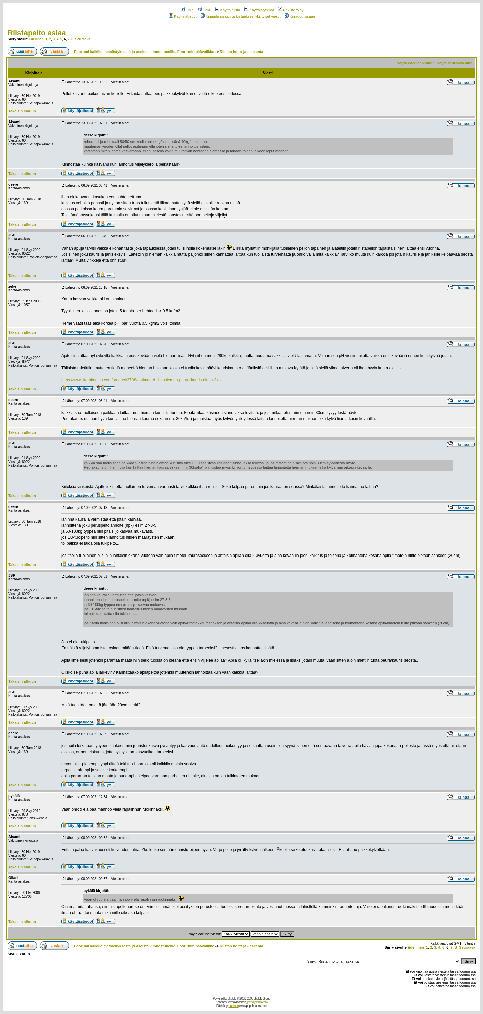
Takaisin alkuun (22, 111)
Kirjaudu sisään (300, 16)
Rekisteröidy (291, 10)
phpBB (232, 998)
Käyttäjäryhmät (259, 10)
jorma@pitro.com (257, 1002)
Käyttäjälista (227, 10)
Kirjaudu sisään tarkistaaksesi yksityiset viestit (241, 16)
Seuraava (82, 39)
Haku (204, 10)
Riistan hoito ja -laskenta (241, 52)
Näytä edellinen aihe (414, 63)
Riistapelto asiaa (37, 33)
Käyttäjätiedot (183, 16)
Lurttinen (234, 1006)
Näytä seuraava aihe (454, 63)
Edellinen (36, 39)
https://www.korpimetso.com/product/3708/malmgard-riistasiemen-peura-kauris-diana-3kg (141, 380)
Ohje (187, 10)
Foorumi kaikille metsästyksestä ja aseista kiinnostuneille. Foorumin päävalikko (144, 52)
